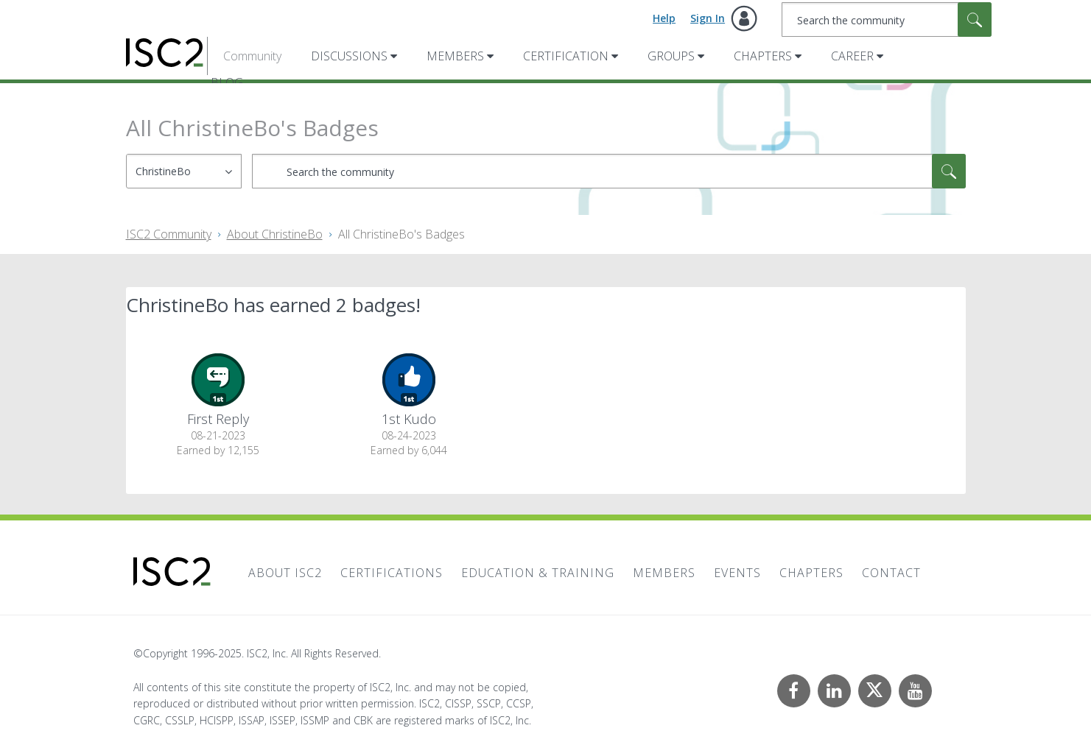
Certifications (391, 573)
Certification (565, 56)
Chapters (763, 56)
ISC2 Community (168, 234)
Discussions (349, 56)
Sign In (707, 18)
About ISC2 (285, 573)
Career (852, 56)
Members (455, 56)
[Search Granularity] (184, 171)
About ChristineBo (275, 234)
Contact (891, 573)
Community (252, 56)
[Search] (887, 19)
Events (737, 573)
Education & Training (537, 573)
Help (664, 18)
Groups (671, 56)
